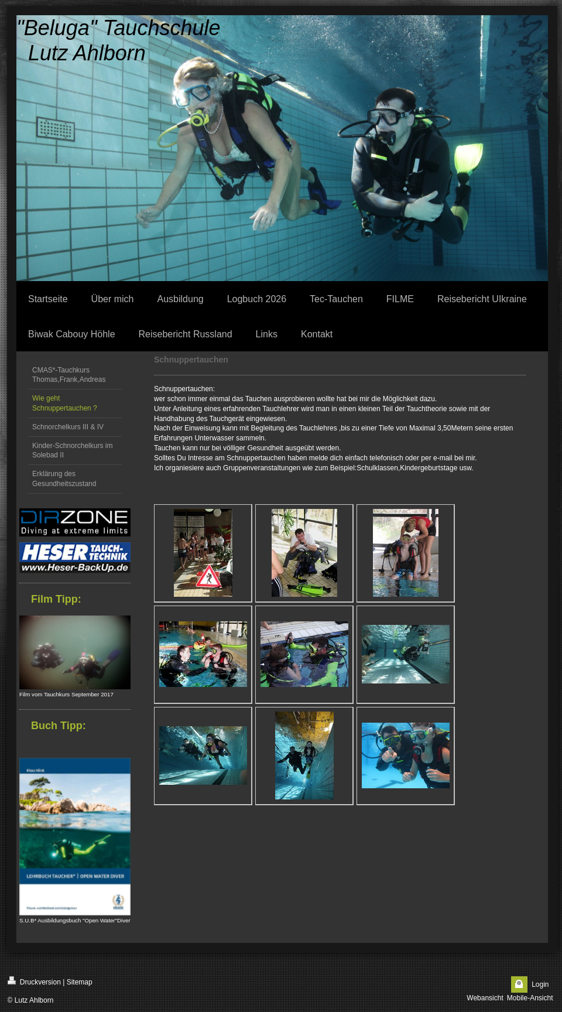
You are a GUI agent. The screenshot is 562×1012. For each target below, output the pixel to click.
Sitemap (79, 982)
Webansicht (485, 998)
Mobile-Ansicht (530, 998)
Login (540, 984)
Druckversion (34, 981)
